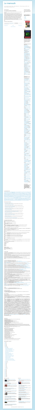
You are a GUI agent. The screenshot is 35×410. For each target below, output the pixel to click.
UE (17, 195)
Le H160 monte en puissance (27, 81)
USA (19, 195)
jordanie (7, 198)
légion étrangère (23, 198)
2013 (5, 373)
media (27, 198)
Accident (7, 192)
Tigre (16, 195)
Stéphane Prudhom (16, 314)
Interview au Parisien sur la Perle (27, 158)
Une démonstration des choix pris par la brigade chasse (10, 206)
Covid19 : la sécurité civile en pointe (27, 174)
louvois (15, 198)
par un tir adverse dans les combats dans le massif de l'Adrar (21, 261)
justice (8, 198)
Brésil (30, 192)
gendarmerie (20, 197)
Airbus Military (16, 192)
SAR (6, 195)
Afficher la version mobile (13, 26)
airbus (30, 195)
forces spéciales (16, 197)
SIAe (7, 195)
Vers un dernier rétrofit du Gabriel (27, 107)
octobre (6, 361)
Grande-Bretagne (16, 194)
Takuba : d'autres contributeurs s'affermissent (9, 351)
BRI (26, 192)
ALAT (5, 192)
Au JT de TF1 (25, 159)
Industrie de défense (25, 194)
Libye (30, 194)
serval (13, 200)
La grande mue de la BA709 (26, 80)
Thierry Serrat (24, 314)
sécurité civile (15, 200)
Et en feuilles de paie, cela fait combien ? (22, 391)
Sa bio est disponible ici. (21, 269)
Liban (28, 194)
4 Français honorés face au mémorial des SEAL (9, 355)
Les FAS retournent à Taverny (27, 106)
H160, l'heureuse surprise (26, 155)
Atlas (22, 192)
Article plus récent (6, 25)
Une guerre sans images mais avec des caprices (9, 204)
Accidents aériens (9, 192)
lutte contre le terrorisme (18, 198)
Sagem (8, 195)
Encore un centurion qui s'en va (7, 382)
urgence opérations (19, 200)
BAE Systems (24, 192)
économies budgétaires (23, 200)
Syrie (13, 195)
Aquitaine (21, 192)
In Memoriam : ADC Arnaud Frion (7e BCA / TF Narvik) (10, 214)
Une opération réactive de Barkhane (8, 354)
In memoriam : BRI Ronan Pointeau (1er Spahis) (9, 359)
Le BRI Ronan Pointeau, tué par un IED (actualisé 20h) (10, 360)
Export (7, 194)
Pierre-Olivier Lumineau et (11, 314)
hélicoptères (29, 197)
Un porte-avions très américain (27, 115)
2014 (5, 372)
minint (30, 198)
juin (5, 364)
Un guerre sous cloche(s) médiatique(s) (8, 209)
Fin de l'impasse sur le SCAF (26, 86)
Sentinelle (12, 195)
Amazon (25, 16)
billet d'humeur (27, 196)
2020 (5, 345)
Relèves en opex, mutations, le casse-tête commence (27, 167)
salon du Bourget (9, 200)
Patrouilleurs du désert (26, 114)
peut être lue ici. (26, 264)
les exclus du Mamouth (11, 198)
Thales (15, 195)
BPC (25, 192)
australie (15, 196)
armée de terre (10, 196)
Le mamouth (10, 3)
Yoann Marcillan (6, 314)
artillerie (13, 196)
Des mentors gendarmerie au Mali (27, 154)
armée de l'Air (6, 196)
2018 (5, 369)
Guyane (19, 194)
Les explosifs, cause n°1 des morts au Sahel (9, 358)
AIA (4, 192)
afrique (29, 195)
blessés (30, 196)
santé (11, 200)
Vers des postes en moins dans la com (8, 350)
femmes (8, 197)
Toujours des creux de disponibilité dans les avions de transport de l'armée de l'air (27, 131)
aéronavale (19, 196)
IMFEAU (20, 194)
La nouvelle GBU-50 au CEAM (27, 133)
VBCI (21, 195)
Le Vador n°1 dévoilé (26, 126)
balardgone (22, 196)
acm (24, 195)
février (6, 367)
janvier (6, 368)
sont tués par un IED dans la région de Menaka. (24, 285)
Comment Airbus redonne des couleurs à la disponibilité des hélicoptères (27, 79)
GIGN (13, 194)
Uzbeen (20, 195)
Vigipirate (23, 195)
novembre (6, 347)
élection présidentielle (27, 200)
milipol (29, 198)
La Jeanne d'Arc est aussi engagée (27, 173)
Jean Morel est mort (7, 352)
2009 (5, 376)
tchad (16, 200)
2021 (5, 344)
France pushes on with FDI (26, 64)
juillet (5, 363)
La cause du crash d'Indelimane (27, 117)
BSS (27, 192)
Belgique (29, 192)
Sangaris (10, 195)
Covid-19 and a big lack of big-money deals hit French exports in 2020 (27, 55)
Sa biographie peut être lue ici (22, 265)
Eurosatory (5, 194)
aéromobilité (17, 196)
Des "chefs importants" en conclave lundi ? (9, 348)
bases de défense (24, 196)
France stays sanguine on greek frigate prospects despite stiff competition (27, 54)
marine (26, 198)
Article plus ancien (20, 25)
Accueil (13, 25)
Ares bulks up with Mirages (26, 63)
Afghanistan (13, 192)
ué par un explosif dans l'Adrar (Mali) (19, 264)
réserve (7, 200)
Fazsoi (12, 194)
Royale (5, 195)
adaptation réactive (26, 195)
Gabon (14, 194)
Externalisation (9, 194)
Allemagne (19, 192)
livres (13, 198)
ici (28, 291)
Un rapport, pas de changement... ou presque (9, 356)
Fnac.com (25, 18)
